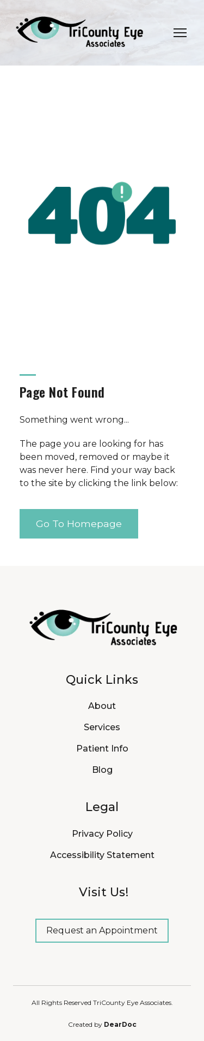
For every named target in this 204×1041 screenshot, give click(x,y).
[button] (79, 524)
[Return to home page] (78, 32)
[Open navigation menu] (180, 33)
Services (102, 727)
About (102, 706)
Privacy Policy (102, 834)
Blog (102, 770)
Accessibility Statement (102, 855)
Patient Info (102, 748)
